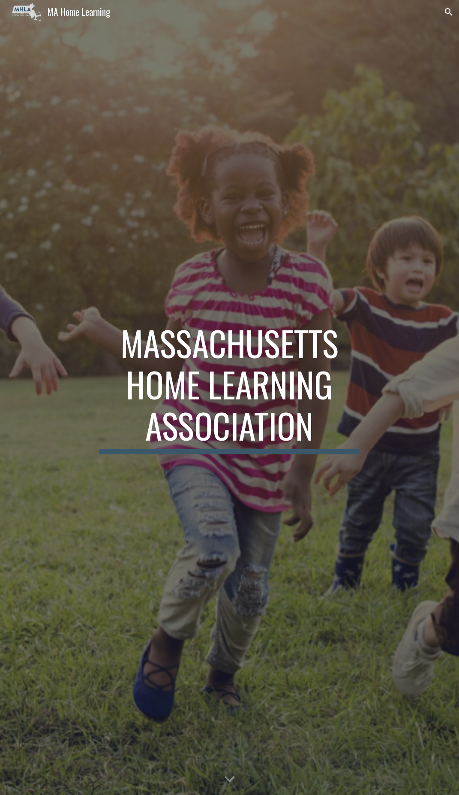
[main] (230, 397)
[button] (448, 12)
